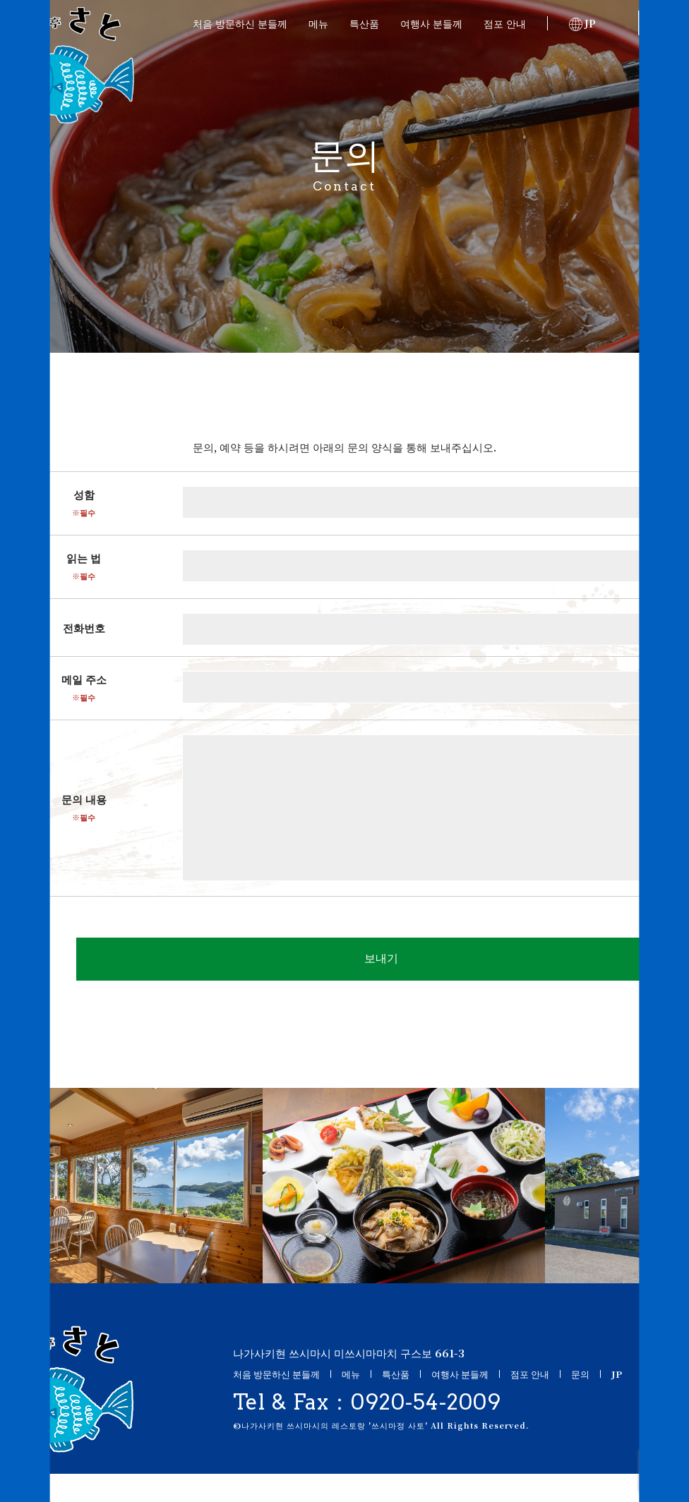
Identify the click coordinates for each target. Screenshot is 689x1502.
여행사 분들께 (431, 23)
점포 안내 (505, 23)
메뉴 (318, 23)
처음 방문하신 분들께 (240, 23)
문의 (656, 23)
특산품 (364, 23)
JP (582, 23)
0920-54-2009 (426, 1430)
